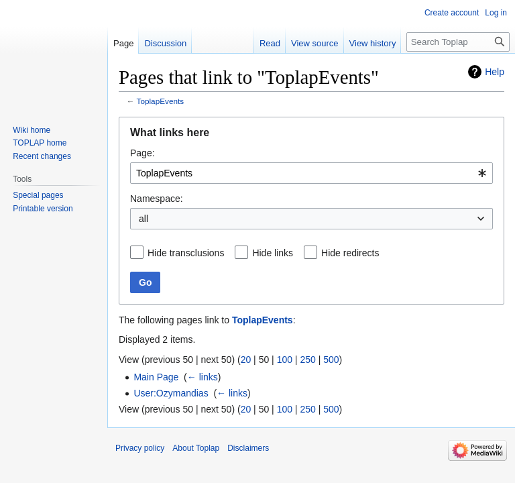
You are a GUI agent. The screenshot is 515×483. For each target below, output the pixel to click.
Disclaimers (248, 448)
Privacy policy (139, 448)
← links (202, 377)
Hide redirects (350, 253)
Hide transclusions (186, 253)
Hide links (272, 253)
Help (494, 71)
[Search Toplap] (458, 42)
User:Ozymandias (170, 393)
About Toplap (195, 448)
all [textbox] (143, 218)
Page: (142, 153)
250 (307, 359)
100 (284, 359)
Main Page (155, 377)
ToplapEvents (160, 101)
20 (246, 359)
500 (331, 359)
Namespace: (156, 198)
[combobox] (311, 173)
